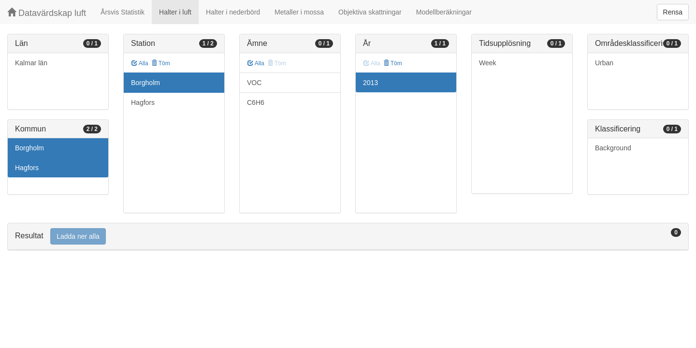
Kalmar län (31, 63)
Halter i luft (175, 12)
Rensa (672, 12)
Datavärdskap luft (46, 13)
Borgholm (29, 148)
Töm (160, 63)
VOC (254, 83)
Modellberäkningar (444, 12)
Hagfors (27, 168)
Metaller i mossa (299, 12)
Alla (139, 63)
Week (487, 63)
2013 (370, 83)
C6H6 (255, 102)
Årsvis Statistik (123, 12)
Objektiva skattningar (370, 12)
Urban (604, 63)
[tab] (348, 236)
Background (613, 148)
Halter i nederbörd (233, 12)
